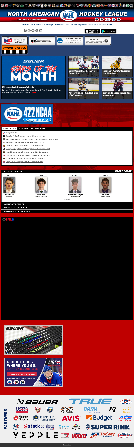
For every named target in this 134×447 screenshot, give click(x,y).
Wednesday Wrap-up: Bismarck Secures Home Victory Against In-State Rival (30, 139)
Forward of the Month (15, 208)
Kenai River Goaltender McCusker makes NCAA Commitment (25, 152)
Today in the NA (10, 133)
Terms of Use (67, 445)
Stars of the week (68, 171)
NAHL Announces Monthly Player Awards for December (18, 87)
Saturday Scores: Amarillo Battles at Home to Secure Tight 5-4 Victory (28, 155)
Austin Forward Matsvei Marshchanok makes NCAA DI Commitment (117, 72)
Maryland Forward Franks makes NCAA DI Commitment (23, 146)
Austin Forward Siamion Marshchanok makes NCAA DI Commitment (83, 94)
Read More (67, 199)
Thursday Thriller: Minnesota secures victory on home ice (24, 136)
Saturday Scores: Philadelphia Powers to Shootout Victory (82, 72)
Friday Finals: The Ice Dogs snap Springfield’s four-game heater (117, 94)
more (34, 92)
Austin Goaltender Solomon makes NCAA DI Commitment (24, 159)
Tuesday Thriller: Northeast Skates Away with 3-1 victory (23, 142)
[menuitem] (25, 25)
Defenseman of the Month (17, 211)
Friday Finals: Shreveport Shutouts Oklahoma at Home (23, 162)
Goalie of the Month (14, 204)
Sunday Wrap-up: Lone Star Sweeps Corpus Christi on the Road (26, 149)
